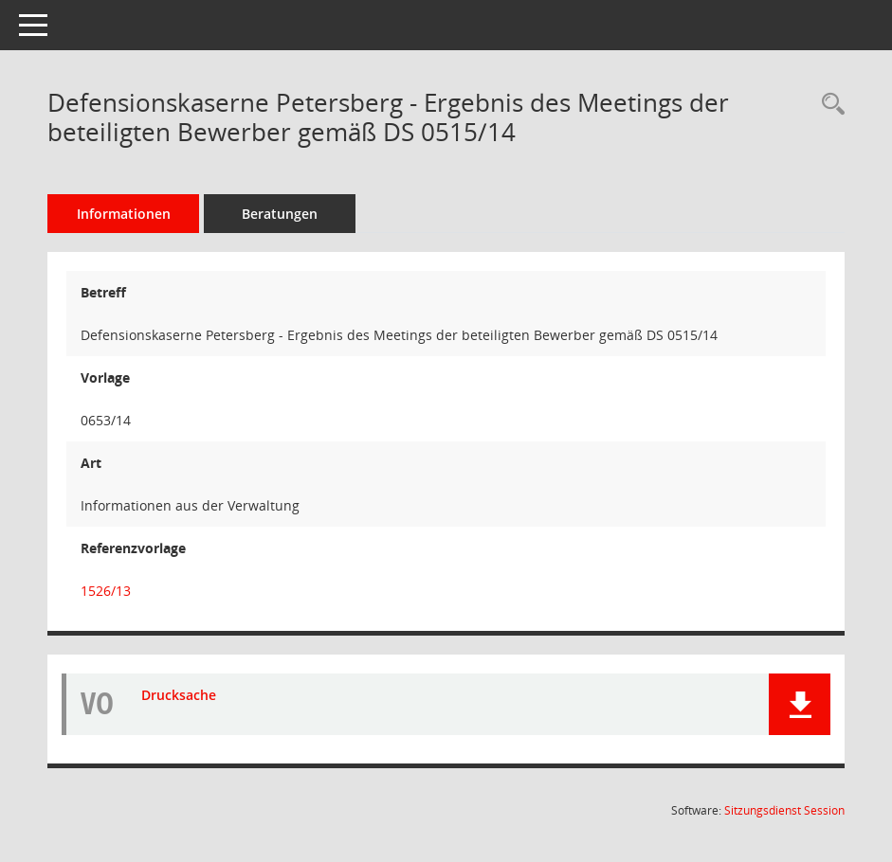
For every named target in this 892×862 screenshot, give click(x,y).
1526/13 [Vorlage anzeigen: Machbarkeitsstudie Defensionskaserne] (106, 591)
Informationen (124, 214)
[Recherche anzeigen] (828, 104)
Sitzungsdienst (784, 810)
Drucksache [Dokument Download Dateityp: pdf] (178, 695)
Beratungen (280, 214)
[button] (799, 704)
